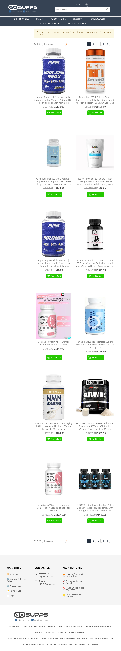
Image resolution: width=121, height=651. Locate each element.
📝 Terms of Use (14, 590)
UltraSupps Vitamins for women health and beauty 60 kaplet (53, 343)
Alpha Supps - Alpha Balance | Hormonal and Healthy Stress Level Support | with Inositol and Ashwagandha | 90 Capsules (53, 263)
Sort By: (37, 44)
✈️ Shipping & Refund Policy (16, 580)
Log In (77, 4)
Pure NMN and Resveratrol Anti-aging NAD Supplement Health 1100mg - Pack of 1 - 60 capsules (53, 426)
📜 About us (12, 574)
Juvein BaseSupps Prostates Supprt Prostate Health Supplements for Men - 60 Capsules (95, 344)
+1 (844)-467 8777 (46, 576)
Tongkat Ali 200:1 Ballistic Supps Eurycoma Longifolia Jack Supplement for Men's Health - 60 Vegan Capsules (95, 100)
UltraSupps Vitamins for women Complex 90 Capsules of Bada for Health (53, 508)
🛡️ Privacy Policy (14, 585)
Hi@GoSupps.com (47, 584)
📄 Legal (10, 595)
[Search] (81, 9)
